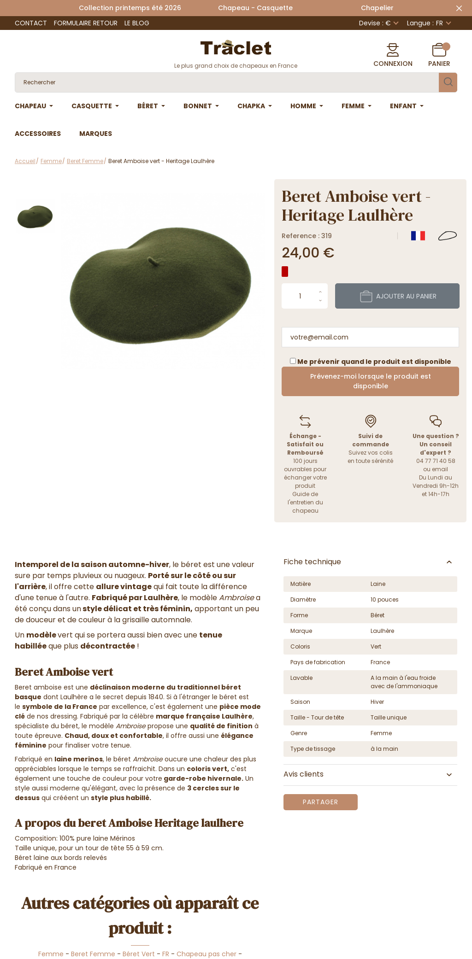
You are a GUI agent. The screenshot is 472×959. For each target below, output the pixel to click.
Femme (51, 954)
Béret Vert (139, 954)
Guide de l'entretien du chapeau (305, 502)
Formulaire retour (86, 23)
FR (165, 954)
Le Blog (136, 23)
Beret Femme (93, 954)
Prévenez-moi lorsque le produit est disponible (370, 381)
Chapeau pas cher (206, 954)
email (440, 469)
